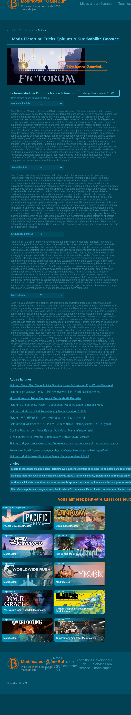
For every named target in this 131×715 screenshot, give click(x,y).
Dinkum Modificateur (67, 526)
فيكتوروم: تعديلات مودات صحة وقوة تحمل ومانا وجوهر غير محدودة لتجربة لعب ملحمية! (59, 449)
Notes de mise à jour (58, 657)
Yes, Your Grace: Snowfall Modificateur (25, 610)
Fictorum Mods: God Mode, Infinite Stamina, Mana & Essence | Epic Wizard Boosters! (61, 385)
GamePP (23, 683)
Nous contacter (70, 661)
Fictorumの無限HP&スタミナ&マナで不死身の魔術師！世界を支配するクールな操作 (61, 424)
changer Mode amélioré (98, 93)
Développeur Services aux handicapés (103, 659)
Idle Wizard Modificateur (69, 554)
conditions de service (84, 659)
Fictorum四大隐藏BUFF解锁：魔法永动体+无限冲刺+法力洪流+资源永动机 (55, 391)
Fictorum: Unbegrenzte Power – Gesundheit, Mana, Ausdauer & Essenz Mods (56, 404)
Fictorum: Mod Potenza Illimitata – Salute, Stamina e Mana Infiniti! (49, 456)
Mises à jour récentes (96, 10)
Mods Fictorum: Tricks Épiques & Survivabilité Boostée (45, 398)
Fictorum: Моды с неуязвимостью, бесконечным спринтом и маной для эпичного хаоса (64, 443)
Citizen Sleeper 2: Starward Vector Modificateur (75, 610)
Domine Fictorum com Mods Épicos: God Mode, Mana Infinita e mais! (51, 430)
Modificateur (10, 554)
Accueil (11, 30)
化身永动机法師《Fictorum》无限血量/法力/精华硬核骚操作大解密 (49, 437)
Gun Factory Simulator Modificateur (76, 638)
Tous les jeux (26, 30)
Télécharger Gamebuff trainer (82, 66)
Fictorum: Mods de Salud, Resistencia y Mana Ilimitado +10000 (48, 411)
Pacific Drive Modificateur (17, 526)
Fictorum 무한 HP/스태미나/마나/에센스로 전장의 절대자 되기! (47, 417)
